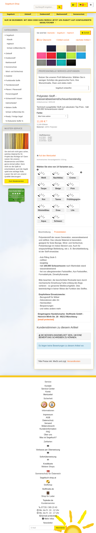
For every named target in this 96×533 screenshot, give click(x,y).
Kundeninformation (48, 429)
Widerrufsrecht (48, 426)
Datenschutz (48, 420)
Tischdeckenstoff (12, 85)
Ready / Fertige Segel (14, 116)
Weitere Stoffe (11, 107)
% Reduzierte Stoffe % (14, 121)
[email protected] (46, 319)
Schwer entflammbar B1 (16, 48)
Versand (48, 423)
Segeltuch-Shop (12, 4)
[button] (91, 4)
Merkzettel (48, 394)
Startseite (51, 33)
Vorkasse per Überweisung (48, 450)
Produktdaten (60, 232)
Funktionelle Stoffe (12, 80)
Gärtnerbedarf (10, 103)
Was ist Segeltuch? (48, 437)
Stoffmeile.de (48, 489)
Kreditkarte (48, 464)
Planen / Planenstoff (13, 89)
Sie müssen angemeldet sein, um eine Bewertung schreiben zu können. (60, 336)
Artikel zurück (63, 40)
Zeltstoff (28, 14)
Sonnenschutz (78, 14)
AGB (48, 417)
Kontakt (48, 386)
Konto (48, 392)
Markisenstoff (61, 14)
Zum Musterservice (16, 181)
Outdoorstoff (45, 14)
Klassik (9, 39)
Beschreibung (44, 232)
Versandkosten (73, 361)
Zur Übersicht (45, 40)
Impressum (48, 415)
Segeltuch (11, 14)
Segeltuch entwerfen (64, 88)
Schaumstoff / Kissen (13, 98)
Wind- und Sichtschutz (14, 71)
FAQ (48, 432)
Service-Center (48, 389)
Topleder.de (48, 500)
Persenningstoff (11, 94)
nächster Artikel (83, 40)
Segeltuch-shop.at (48, 478)
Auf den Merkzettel (47, 156)
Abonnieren (60, 528)
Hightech (10, 44)
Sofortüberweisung (48, 457)
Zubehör (8, 76)
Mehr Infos (49, 519)
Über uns (48, 435)
